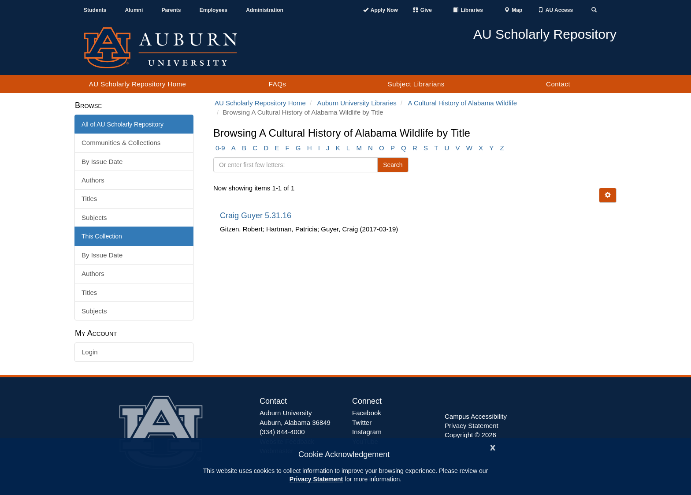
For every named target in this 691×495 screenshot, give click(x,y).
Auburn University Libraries (357, 103)
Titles (89, 198)
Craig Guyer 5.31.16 (256, 215)
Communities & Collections (121, 142)
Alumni (134, 10)
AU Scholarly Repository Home (137, 84)
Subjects (94, 217)
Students (95, 10)
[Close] (492, 446)
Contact (558, 84)
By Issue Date (102, 161)
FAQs (277, 84)
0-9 (220, 148)
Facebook (366, 413)
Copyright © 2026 (470, 435)
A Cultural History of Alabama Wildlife (462, 103)
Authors (93, 180)
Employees (213, 10)
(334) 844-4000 (282, 431)
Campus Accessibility (476, 416)
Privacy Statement (316, 479)
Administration (264, 10)
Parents (171, 10)
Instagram (367, 431)
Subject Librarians (416, 84)
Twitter (362, 422)
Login (90, 352)
